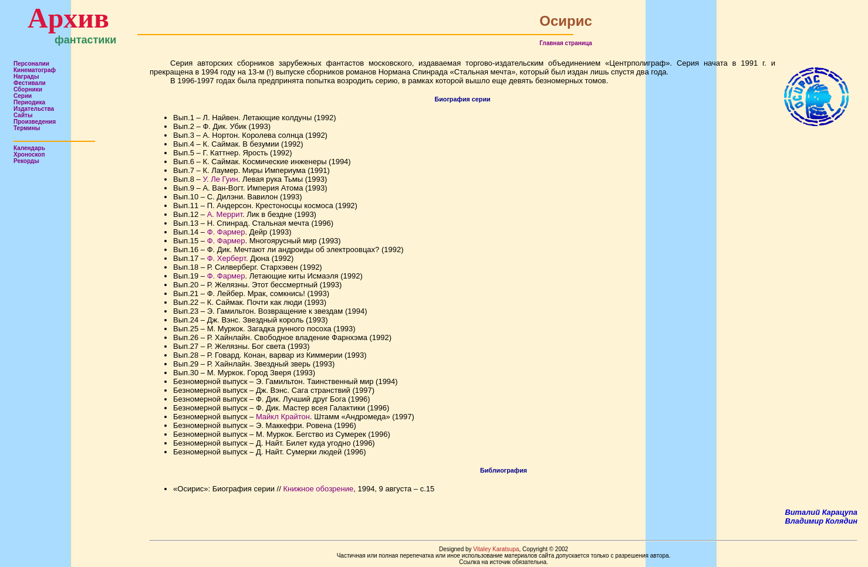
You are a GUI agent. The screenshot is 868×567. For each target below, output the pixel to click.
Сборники (27, 89)
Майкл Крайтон (283, 416)
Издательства (33, 109)
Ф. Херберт (226, 258)
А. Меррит (224, 214)
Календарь (29, 148)
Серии (22, 96)
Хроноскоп (29, 154)
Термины (26, 128)
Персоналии (31, 63)
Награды (26, 76)
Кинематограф (34, 70)
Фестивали (29, 83)
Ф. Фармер (226, 232)
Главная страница (565, 43)
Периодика (29, 102)
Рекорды (26, 161)
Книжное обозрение (318, 488)
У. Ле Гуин (220, 179)
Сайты (23, 115)
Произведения (34, 121)
